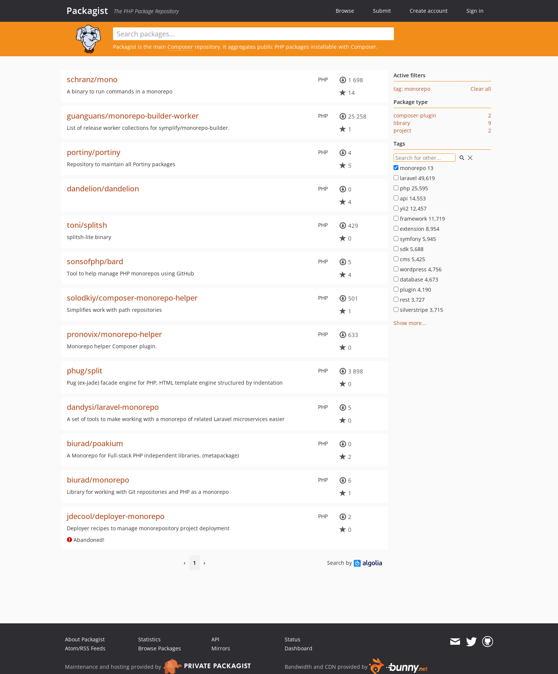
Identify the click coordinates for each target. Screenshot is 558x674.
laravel (414, 178)
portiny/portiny (93, 152)
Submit (382, 10)
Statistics (149, 639)
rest (409, 299)
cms (409, 259)
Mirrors (220, 648)
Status (292, 639)
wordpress (418, 269)
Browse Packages (159, 648)
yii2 (410, 208)
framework (419, 218)
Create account (429, 10)
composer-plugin (415, 115)
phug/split (85, 371)
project (402, 130)
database (416, 279)
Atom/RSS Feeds (85, 648)
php (411, 188)
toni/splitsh (87, 225)
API (215, 639)
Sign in (475, 10)
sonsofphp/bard (95, 261)
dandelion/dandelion (103, 189)
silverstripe (418, 309)
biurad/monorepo (98, 480)
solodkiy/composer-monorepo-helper (132, 298)
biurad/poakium (95, 443)
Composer (180, 46)
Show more (408, 322)
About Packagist (85, 639)
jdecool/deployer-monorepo (115, 516)
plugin (412, 289)
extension (416, 228)
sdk (409, 249)
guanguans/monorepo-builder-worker (133, 116)
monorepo (413, 168)
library (402, 122)
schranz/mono (92, 79)
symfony (415, 238)
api (410, 198)
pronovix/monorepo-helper (114, 334)
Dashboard (298, 648)
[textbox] (253, 33)
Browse (345, 10)
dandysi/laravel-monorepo (113, 407)
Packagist (87, 11)
